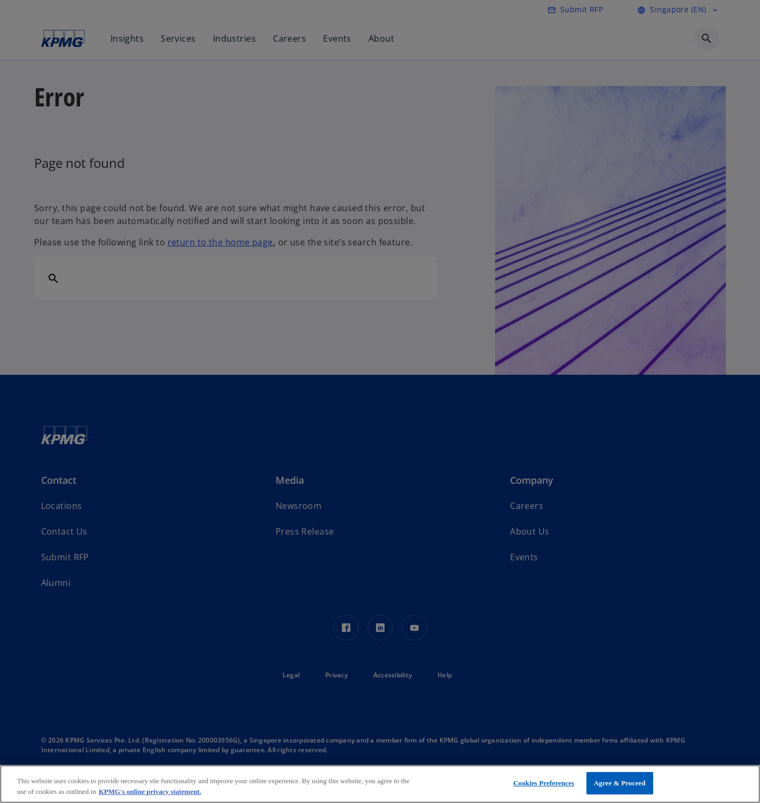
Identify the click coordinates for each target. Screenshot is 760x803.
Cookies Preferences (543, 783)
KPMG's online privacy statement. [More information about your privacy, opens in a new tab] (150, 791)
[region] (380, 784)
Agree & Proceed (620, 783)
